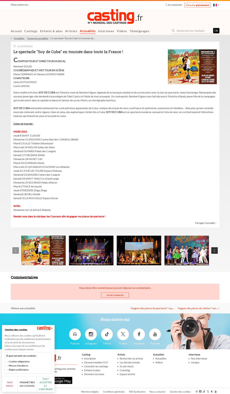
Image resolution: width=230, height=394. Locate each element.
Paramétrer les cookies (36, 386)
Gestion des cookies (180, 390)
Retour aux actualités (23, 308)
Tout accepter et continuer (59, 386)
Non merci (13, 385)
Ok (216, 30)
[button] (216, 5)
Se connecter (174, 4)
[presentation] (15, 250)
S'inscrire (197, 5)
